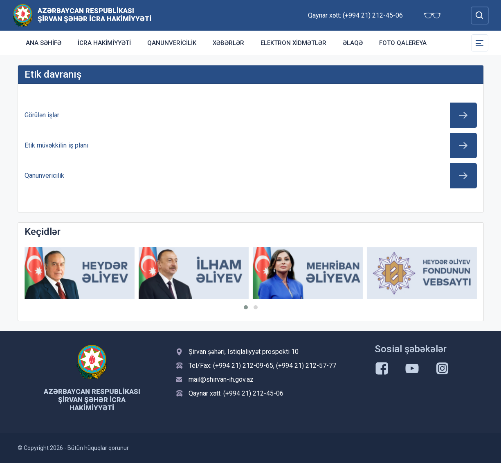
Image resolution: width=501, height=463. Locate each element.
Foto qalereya (403, 43)
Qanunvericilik (171, 43)
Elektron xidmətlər (293, 43)
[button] (246, 307)
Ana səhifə (43, 43)
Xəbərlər (228, 43)
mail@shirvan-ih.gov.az (221, 379)
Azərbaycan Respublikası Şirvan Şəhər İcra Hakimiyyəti (94, 15)
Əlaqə (353, 43)
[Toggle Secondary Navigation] (480, 43)
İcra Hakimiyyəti (104, 43)
